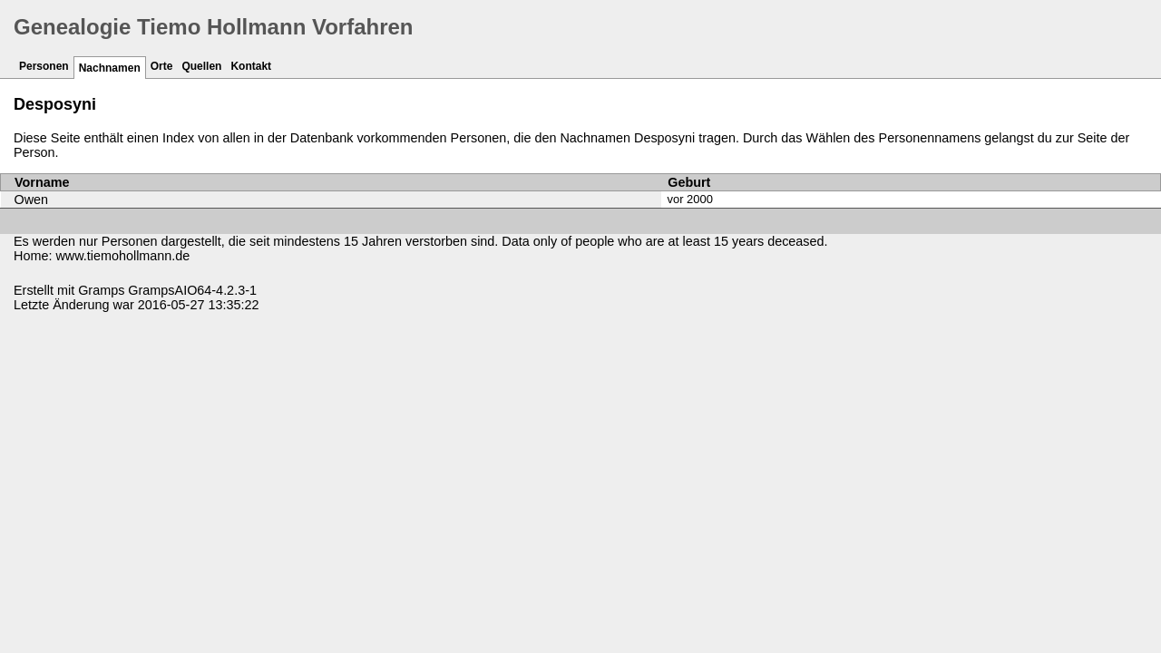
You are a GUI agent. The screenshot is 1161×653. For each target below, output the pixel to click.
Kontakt (250, 66)
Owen (32, 199)
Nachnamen (110, 68)
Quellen (201, 66)
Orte (162, 66)
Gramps (101, 290)
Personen (44, 66)
